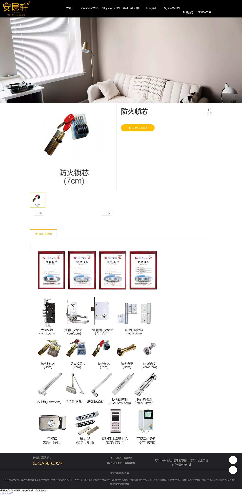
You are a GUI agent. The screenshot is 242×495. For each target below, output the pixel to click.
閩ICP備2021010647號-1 (120, 484)
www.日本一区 (6, 493)
